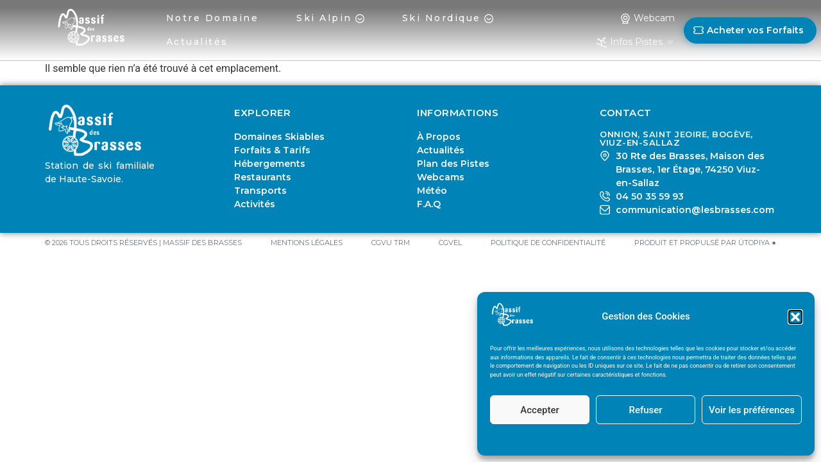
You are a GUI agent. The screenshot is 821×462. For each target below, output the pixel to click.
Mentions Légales (605, 439)
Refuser (645, 410)
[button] (795, 317)
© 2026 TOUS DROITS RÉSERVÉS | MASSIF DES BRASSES (143, 242)
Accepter (539, 410)
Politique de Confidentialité (668, 439)
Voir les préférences (752, 410)
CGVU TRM (390, 242)
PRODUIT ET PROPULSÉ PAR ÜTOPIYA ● (705, 242)
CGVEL (450, 242)
